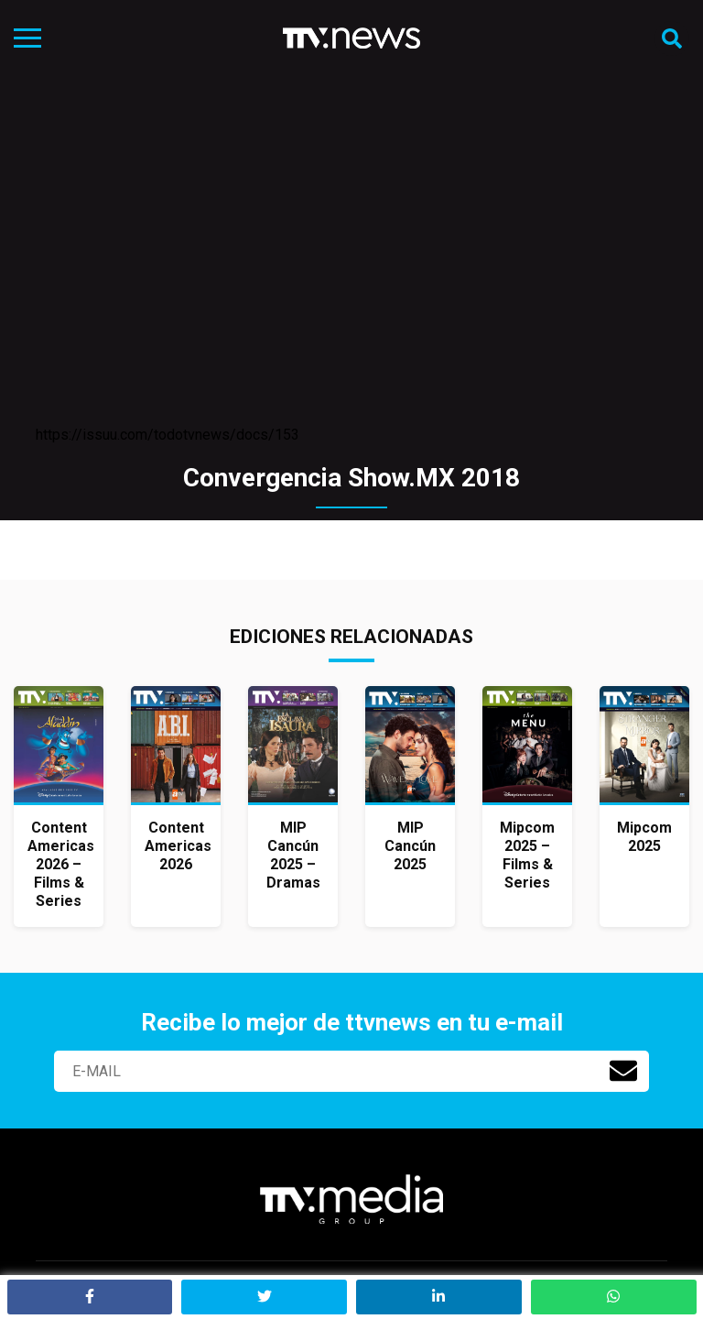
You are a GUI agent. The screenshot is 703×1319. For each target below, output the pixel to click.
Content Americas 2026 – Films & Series (60, 864)
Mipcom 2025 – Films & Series (527, 855)
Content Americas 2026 (178, 846)
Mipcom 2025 (644, 837)
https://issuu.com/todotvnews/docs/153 (167, 434)
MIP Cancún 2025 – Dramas (293, 855)
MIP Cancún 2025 (410, 846)
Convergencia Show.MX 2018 (351, 478)
